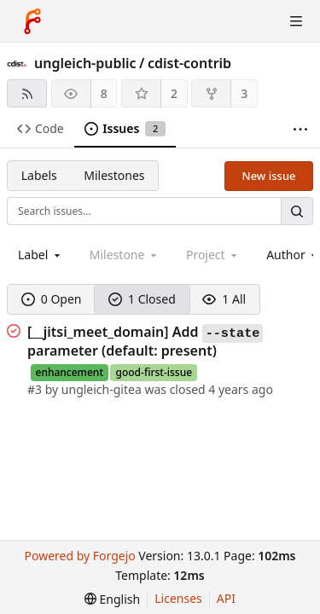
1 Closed (142, 299)
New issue (269, 175)
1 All (224, 299)
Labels (39, 175)
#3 (36, 389)
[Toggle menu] (296, 21)
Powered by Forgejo (79, 555)
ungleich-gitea (101, 389)
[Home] (32, 21)
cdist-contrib (189, 63)
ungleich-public (85, 63)
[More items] (300, 129)
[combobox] (40, 254)
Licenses (178, 598)
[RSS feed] (27, 93)
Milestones (114, 175)
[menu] (112, 599)
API (226, 598)
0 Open (51, 299)
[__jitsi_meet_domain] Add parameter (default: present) (145, 341)
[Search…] (297, 211)
